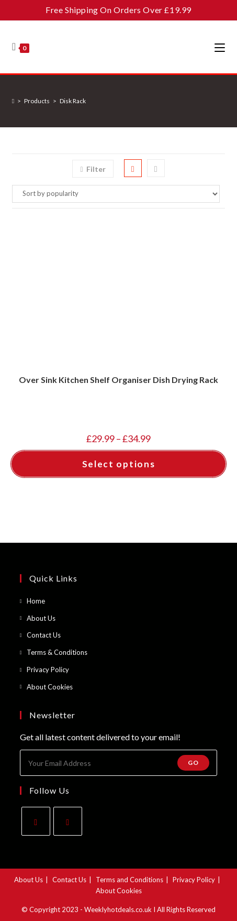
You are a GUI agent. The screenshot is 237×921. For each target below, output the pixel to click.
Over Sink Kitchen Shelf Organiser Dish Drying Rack (118, 380)
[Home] (13, 101)
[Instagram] (67, 821)
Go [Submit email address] (193, 762)
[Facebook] (35, 821)
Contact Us (44, 635)
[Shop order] (118, 194)
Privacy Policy (48, 669)
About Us (41, 618)
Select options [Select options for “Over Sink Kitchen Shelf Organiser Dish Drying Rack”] (118, 463)
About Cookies (50, 687)
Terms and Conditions (129, 879)
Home (36, 601)
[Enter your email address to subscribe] (119, 763)
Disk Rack (73, 101)
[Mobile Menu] (220, 47)
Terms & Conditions (57, 652)
